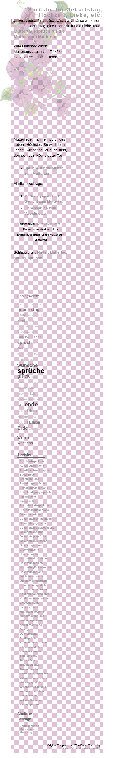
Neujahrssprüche (31, 625)
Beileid (21, 411)
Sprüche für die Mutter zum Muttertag (30, 729)
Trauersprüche (29, 669)
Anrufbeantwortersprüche (36, 470)
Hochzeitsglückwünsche (35, 567)
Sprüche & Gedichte (24, 21)
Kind (21, 320)
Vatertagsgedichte (31, 682)
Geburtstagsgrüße (31, 532)
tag (31, 428)
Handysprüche (29, 554)
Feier (20, 304)
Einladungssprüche (32, 483)
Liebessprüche (29, 607)
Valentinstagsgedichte (34, 673)
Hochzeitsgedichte (32, 563)
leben (32, 411)
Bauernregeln (28, 474)
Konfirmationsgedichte (34, 594)
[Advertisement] (54, 100)
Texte (28, 348)
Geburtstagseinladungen (36, 518)
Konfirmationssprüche (34, 598)
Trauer (21, 388)
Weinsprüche (28, 695)
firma (33, 416)
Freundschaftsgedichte (34, 505)
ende (31, 404)
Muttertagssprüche (47, 223)
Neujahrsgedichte (31, 620)
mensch (22, 417)
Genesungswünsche (33, 545)
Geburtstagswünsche (33, 541)
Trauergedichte (29, 664)
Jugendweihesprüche (33, 580)
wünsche (27, 365)
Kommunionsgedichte (34, 585)
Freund (30, 359)
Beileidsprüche (29, 478)
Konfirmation (25, 354)
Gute (30, 315)
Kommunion (36, 382)
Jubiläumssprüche (32, 576)
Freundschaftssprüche (34, 509)
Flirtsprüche (27, 501)
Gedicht (22, 382)
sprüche (35, 258)
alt (23, 359)
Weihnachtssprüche (32, 691)
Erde (22, 428)
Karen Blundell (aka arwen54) (81, 748)
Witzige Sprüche (30, 700)
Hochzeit (34, 399)
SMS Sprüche (28, 655)
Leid (27, 304)
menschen (37, 304)
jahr (20, 405)
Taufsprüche (28, 660)
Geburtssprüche (30, 514)
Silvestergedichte (31, 647)
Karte (21, 315)
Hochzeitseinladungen (34, 558)
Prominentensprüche (33, 642)
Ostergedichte (29, 629)
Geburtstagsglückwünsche (37, 527)
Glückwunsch (27, 331)
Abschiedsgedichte (32, 461)
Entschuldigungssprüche (36, 492)
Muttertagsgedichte (32, 611)
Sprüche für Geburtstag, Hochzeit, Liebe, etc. (65, 12)
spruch (20, 258)
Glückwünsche (29, 337)
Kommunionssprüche (34, 589)
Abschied (23, 393)
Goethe (38, 354)
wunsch (38, 428)
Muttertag (58, 252)
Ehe (35, 343)
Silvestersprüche (31, 651)
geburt (22, 422)
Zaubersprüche (29, 704)
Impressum (47, 21)
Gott (20, 348)
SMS (31, 388)
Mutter (42, 252)
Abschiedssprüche (32, 465)
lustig (40, 416)
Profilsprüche (28, 638)
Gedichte (39, 315)
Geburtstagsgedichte (33, 523)
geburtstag (28, 309)
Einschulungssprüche (34, 487)
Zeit (32, 393)
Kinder (30, 320)
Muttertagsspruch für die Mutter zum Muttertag (39, 34)
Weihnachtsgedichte (33, 686)
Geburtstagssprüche (29, 326)
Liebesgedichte (29, 602)
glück (23, 376)
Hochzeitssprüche (31, 572)
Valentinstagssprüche (34, 678)
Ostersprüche (28, 633)
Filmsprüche (28, 496)
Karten (22, 399)
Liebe (34, 422)
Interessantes (65, 21)
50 (18, 359)
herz (34, 376)
